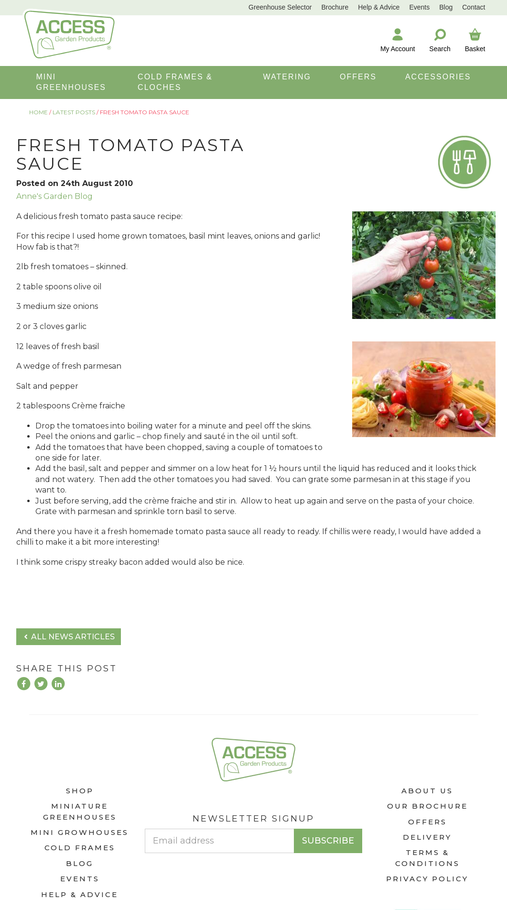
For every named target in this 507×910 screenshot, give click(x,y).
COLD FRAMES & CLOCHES (175, 82)
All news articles (68, 636)
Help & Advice (378, 7)
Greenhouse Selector (280, 7)
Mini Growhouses (80, 832)
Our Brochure (427, 806)
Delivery (427, 837)
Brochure (334, 7)
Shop (80, 790)
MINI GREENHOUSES (71, 82)
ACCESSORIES (438, 77)
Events (419, 7)
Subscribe (328, 840)
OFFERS (358, 77)
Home (38, 112)
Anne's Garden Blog (54, 196)
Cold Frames (79, 847)
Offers (427, 821)
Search (439, 40)
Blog (446, 7)
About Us (427, 790)
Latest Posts (74, 112)
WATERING (287, 77)
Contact (473, 7)
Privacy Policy (427, 878)
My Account (397, 40)
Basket (475, 40)
